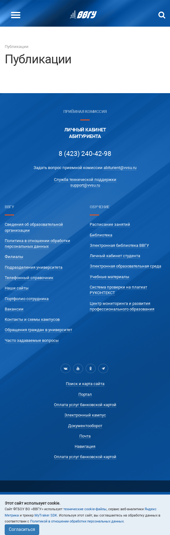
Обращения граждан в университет (38, 329)
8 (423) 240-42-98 (85, 153)
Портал (85, 394)
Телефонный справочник (29, 277)
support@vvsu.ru (85, 185)
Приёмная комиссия (85, 111)
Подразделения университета (33, 267)
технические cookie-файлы (85, 509)
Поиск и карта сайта (85, 383)
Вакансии (14, 309)
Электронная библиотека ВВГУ (119, 245)
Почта (85, 436)
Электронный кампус (85, 415)
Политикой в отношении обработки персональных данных (77, 521)
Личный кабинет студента (115, 255)
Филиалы (14, 256)
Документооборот (85, 425)
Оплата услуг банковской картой (85, 404)
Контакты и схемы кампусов (32, 319)
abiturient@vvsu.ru (120, 167)
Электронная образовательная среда (125, 266)
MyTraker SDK (46, 515)
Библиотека (101, 235)
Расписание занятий (110, 224)
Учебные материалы (109, 276)
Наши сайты (17, 288)
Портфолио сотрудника (27, 298)
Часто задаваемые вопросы (32, 340)
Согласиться (22, 529)
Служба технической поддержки (85, 179)
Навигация (85, 446)
